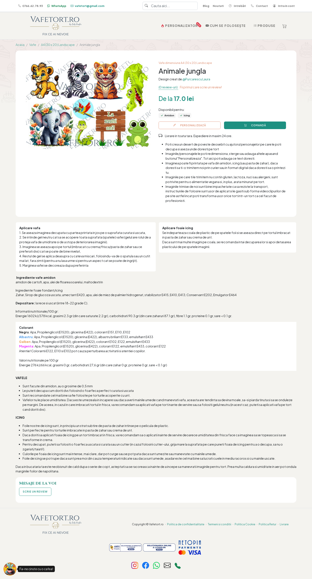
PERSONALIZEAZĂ (189, 125)
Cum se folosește (225, 26)
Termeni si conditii (219, 524)
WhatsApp (56, 6)
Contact (258, 6)
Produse (264, 26)
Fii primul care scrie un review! (201, 87)
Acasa (20, 45)
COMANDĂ (255, 125)
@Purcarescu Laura (196, 79)
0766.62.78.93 (30, 6)
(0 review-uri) (168, 87)
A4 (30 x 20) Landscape (58, 45)
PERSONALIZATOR (180, 25)
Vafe (32, 45)
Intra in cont (283, 6)
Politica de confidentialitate (185, 524)
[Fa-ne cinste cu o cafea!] (9, 569)
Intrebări (236, 6)
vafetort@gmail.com (87, 6)
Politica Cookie (245, 524)
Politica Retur (267, 524)
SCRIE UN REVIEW (35, 491)
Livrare (284, 524)
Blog (206, 6)
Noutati (218, 6)
